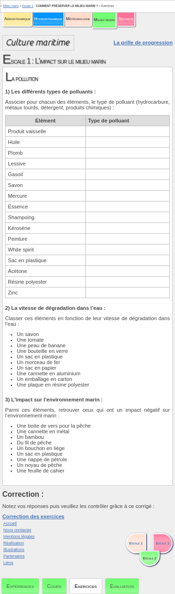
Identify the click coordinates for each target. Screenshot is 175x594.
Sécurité (126, 18)
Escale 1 (27, 5)
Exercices (86, 586)
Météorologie (78, 18)
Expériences (20, 586)
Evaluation (122, 586)
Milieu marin (104, 19)
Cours (54, 586)
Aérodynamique (17, 18)
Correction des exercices (33, 516)
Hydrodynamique (48, 18)
